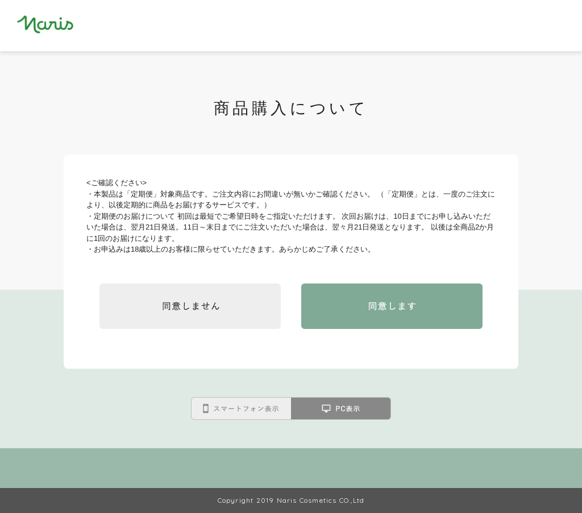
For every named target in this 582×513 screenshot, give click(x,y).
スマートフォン (241, 408)
